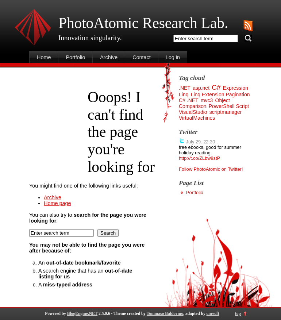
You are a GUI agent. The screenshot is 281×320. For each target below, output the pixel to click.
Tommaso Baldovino (165, 313)
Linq (183, 94)
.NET (184, 88)
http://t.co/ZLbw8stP (199, 158)
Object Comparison (204, 103)
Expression (235, 88)
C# (216, 87)
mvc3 (207, 100)
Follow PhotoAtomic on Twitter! (211, 169)
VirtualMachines (197, 118)
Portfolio (75, 57)
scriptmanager (225, 112)
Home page (57, 203)
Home (44, 57)
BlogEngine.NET (82, 313)
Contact (141, 57)
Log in (173, 57)
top (238, 313)
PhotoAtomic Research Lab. (143, 23)
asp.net (201, 88)
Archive (109, 57)
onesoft (213, 313)
